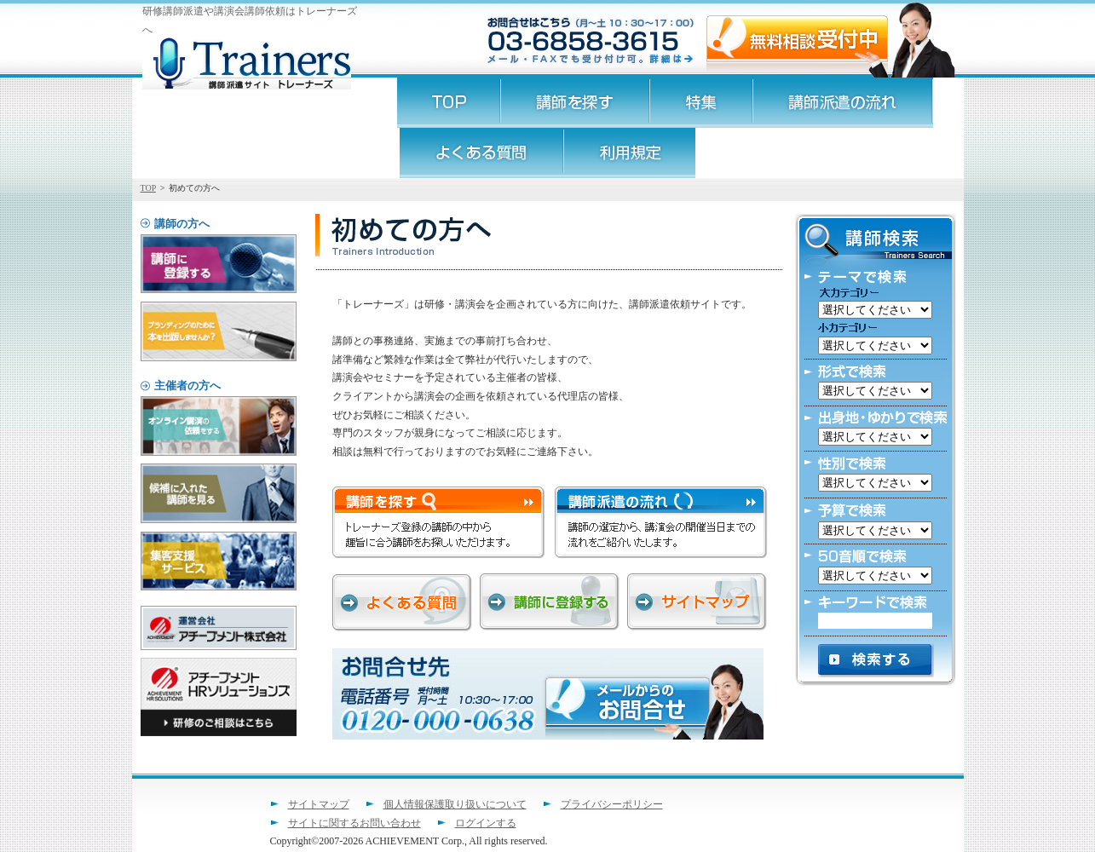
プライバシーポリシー (612, 804)
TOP (148, 188)
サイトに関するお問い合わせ (354, 823)
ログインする (485, 823)
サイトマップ (318, 804)
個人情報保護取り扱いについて (455, 804)
